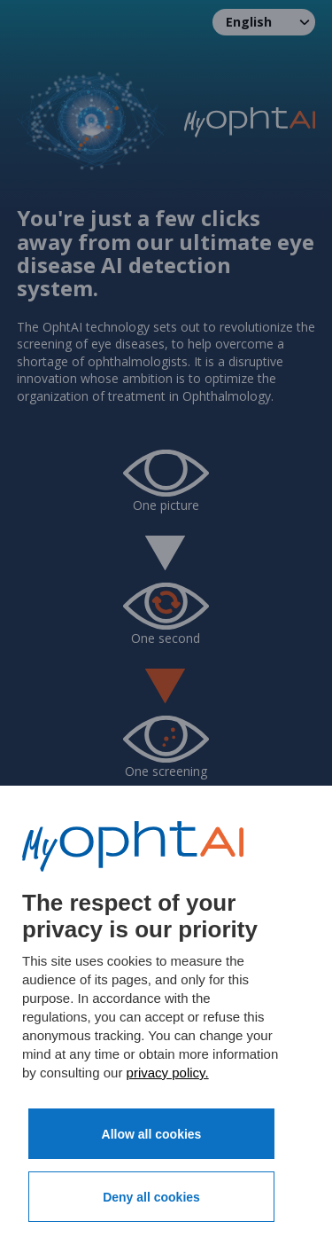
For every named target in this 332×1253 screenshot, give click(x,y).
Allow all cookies (152, 1134)
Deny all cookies (151, 1197)
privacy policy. (168, 1072)
